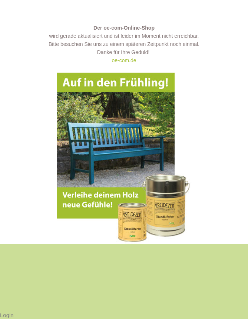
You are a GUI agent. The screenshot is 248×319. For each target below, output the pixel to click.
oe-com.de (124, 60)
